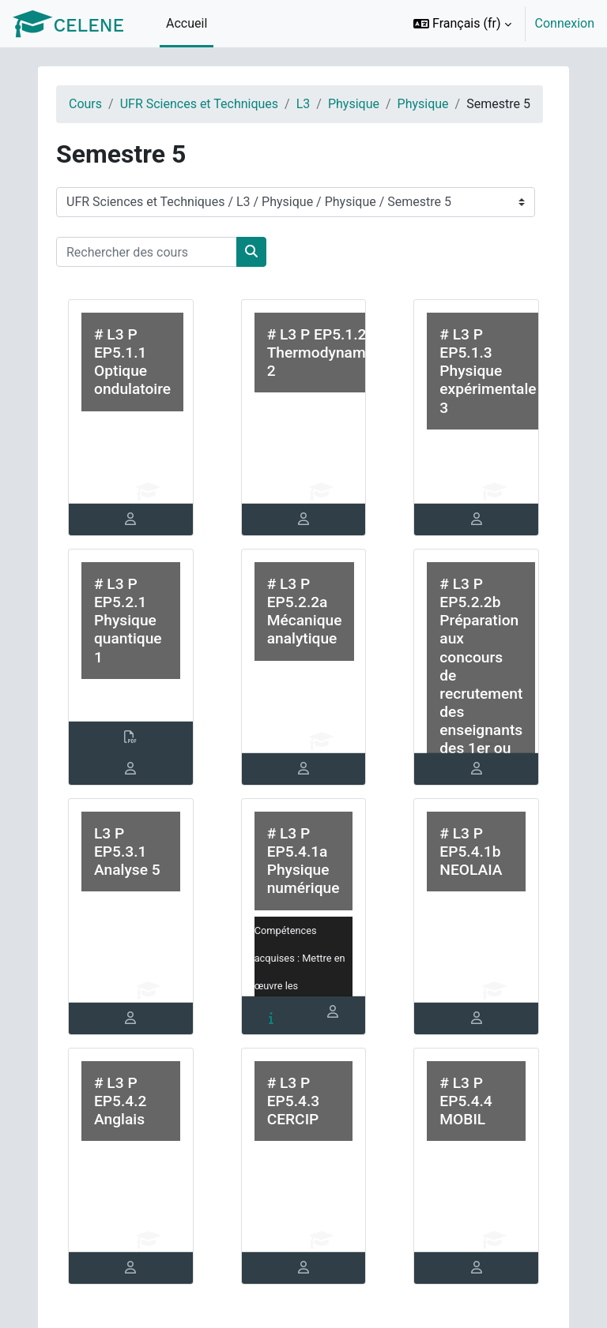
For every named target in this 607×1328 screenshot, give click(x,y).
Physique (353, 103)
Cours (85, 103)
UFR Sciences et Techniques (199, 103)
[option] (498, 23)
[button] (462, 23)
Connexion (564, 23)
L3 (303, 103)
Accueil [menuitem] (186, 23)
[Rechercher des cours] (146, 252)
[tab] (130, 519)
